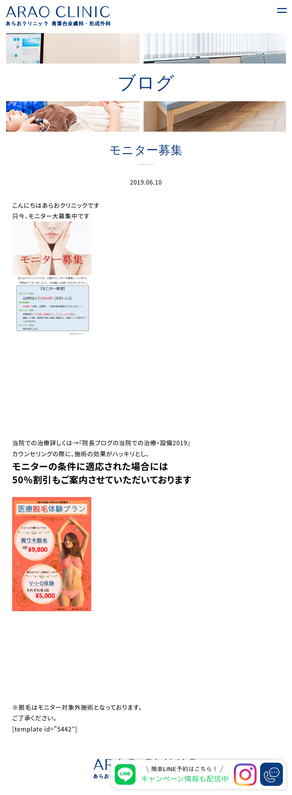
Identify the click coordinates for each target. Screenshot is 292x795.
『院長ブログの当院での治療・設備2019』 (135, 442)
